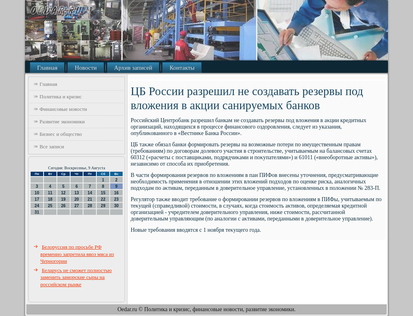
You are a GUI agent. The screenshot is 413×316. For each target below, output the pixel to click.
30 (116, 206)
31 (37, 212)
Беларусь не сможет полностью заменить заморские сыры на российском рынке (76, 277)
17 (37, 199)
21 (90, 199)
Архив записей (133, 67)
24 (37, 206)
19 (63, 199)
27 (76, 206)
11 (50, 193)
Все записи (52, 146)
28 (90, 206)
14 (90, 193)
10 (37, 193)
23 (116, 199)
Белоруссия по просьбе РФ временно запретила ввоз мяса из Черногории (77, 254)
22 (103, 199)
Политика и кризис (61, 97)
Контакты (181, 67)
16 (116, 193)
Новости (85, 67)
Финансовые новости (63, 109)
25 (50, 206)
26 (63, 206)
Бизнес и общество (61, 134)
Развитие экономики (62, 121)
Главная (47, 67)
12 (63, 193)
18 (50, 199)
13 (76, 193)
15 (103, 193)
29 (103, 206)
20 (76, 199)
